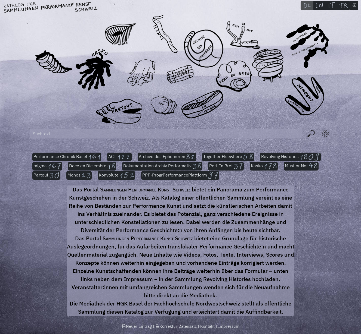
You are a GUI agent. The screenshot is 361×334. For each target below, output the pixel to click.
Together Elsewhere (228, 157)
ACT (119, 157)
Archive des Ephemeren (167, 157)
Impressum (228, 326)
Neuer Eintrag (137, 326)
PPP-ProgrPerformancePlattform (180, 175)
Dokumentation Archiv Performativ (162, 166)
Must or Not (301, 166)
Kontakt (207, 326)
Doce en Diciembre (92, 166)
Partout (46, 175)
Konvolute (116, 175)
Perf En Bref (226, 166)
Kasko (264, 166)
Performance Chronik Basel (66, 157)
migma (47, 166)
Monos (79, 175)
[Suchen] (166, 133)
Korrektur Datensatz (176, 326)
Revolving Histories (290, 157)
